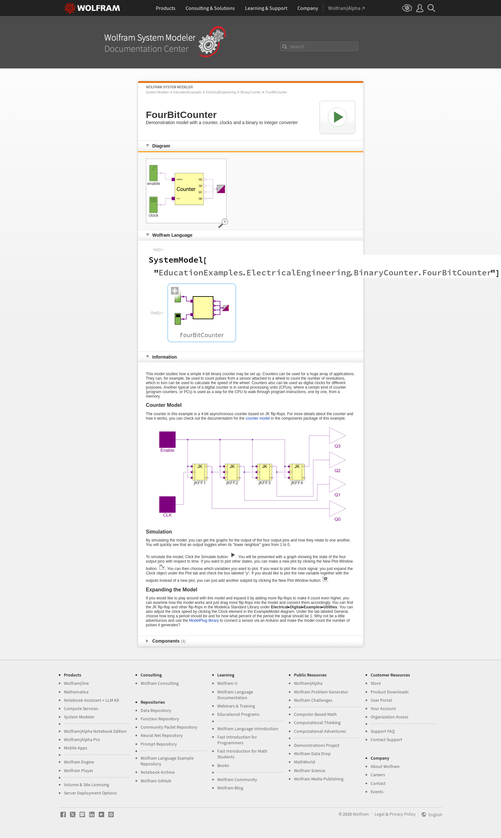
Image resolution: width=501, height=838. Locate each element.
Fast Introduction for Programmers (237, 740)
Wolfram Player (78, 770)
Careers (378, 775)
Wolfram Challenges (313, 700)
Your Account (383, 708)
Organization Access (389, 717)
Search (297, 46)
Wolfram (361, 814)
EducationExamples (187, 92)
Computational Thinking (317, 722)
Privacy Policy (402, 814)
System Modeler (157, 92)
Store (376, 683)
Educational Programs (238, 714)
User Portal (381, 700)
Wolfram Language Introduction (247, 728)
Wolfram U (227, 683)
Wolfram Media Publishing (318, 779)
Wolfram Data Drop (312, 753)
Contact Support (386, 739)
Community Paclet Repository (169, 727)
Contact (378, 783)
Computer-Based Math (315, 714)
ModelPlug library (204, 620)
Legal (379, 814)
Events (377, 792)
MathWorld (304, 762)
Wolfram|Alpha (308, 683)
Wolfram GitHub (156, 781)
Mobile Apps (75, 748)
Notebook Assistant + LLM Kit (91, 700)
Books (223, 765)
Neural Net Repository (162, 735)
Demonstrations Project (316, 745)
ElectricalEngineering (221, 92)
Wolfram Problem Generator (321, 692)
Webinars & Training (236, 706)
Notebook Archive (158, 772)
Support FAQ (383, 731)
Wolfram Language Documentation (235, 694)
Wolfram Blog (230, 788)
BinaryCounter (251, 92)
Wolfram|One (76, 683)
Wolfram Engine (79, 762)
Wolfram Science (309, 770)
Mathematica (76, 692)
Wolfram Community (237, 779)
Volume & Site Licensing (86, 784)
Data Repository (156, 710)
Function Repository (160, 719)
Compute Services (81, 708)
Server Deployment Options (90, 793)
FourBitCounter (276, 92)
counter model (258, 418)
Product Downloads (390, 692)
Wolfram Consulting (160, 683)
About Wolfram (385, 766)
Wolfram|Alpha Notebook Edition (95, 731)
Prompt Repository (159, 744)
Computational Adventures (320, 731)
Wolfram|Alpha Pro (82, 739)
